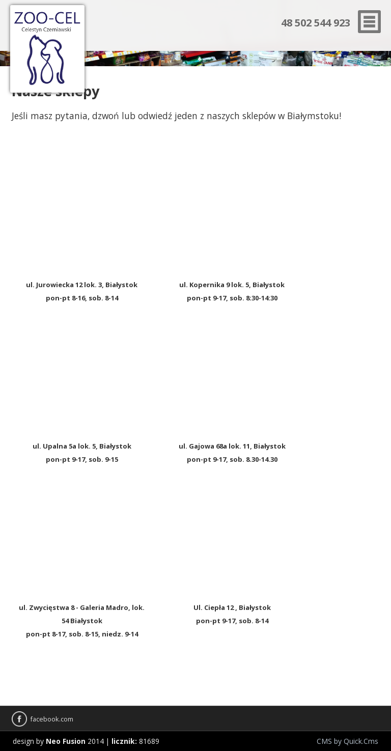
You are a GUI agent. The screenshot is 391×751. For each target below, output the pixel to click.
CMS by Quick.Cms (347, 741)
